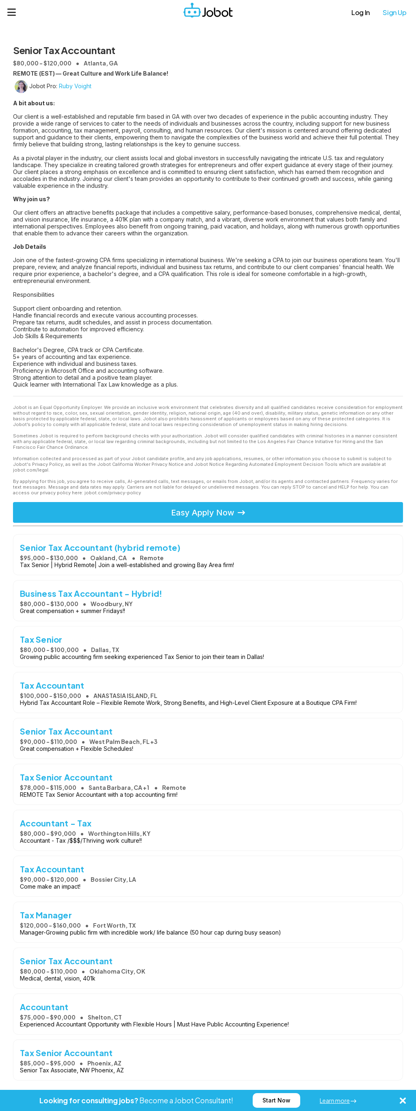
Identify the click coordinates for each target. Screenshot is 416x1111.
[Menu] (12, 12)
